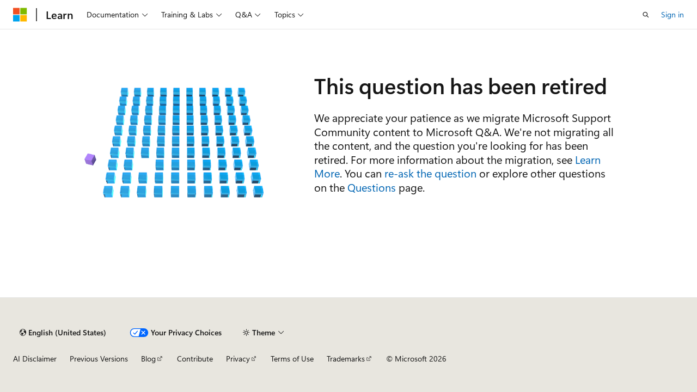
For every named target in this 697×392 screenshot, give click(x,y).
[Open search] (646, 14)
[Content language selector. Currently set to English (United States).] (63, 332)
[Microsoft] (20, 15)
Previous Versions (99, 358)
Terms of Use (292, 358)
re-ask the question (430, 173)
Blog (148, 358)
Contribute (195, 358)
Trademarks (346, 358)
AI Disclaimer (35, 358)
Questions (371, 187)
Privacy (238, 358)
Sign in (672, 14)
